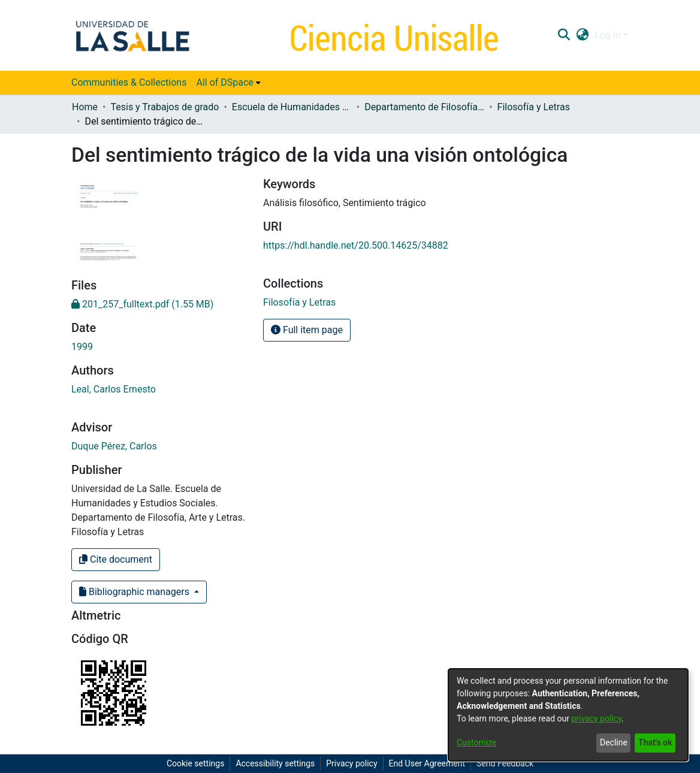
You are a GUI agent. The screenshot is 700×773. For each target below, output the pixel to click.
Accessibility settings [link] (275, 763)
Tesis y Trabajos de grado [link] (164, 107)
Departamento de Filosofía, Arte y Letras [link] (424, 107)
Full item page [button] (307, 330)
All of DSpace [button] (224, 82)
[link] (142, 304)
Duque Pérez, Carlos (114, 446)
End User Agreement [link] (427, 763)
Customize (476, 742)
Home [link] (85, 107)
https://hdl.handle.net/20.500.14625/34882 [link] (355, 245)
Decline (613, 742)
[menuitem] (228, 83)
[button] (563, 35)
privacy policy (596, 718)
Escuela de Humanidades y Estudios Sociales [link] (292, 107)
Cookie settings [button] (196, 763)
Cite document (115, 559)
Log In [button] (609, 35)
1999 (82, 346)
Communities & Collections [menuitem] (128, 82)
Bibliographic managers (135, 591)
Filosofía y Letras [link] (533, 107)
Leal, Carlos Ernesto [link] (113, 389)
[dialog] (568, 715)
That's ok (655, 742)
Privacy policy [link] (351, 763)
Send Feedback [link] (504, 763)
